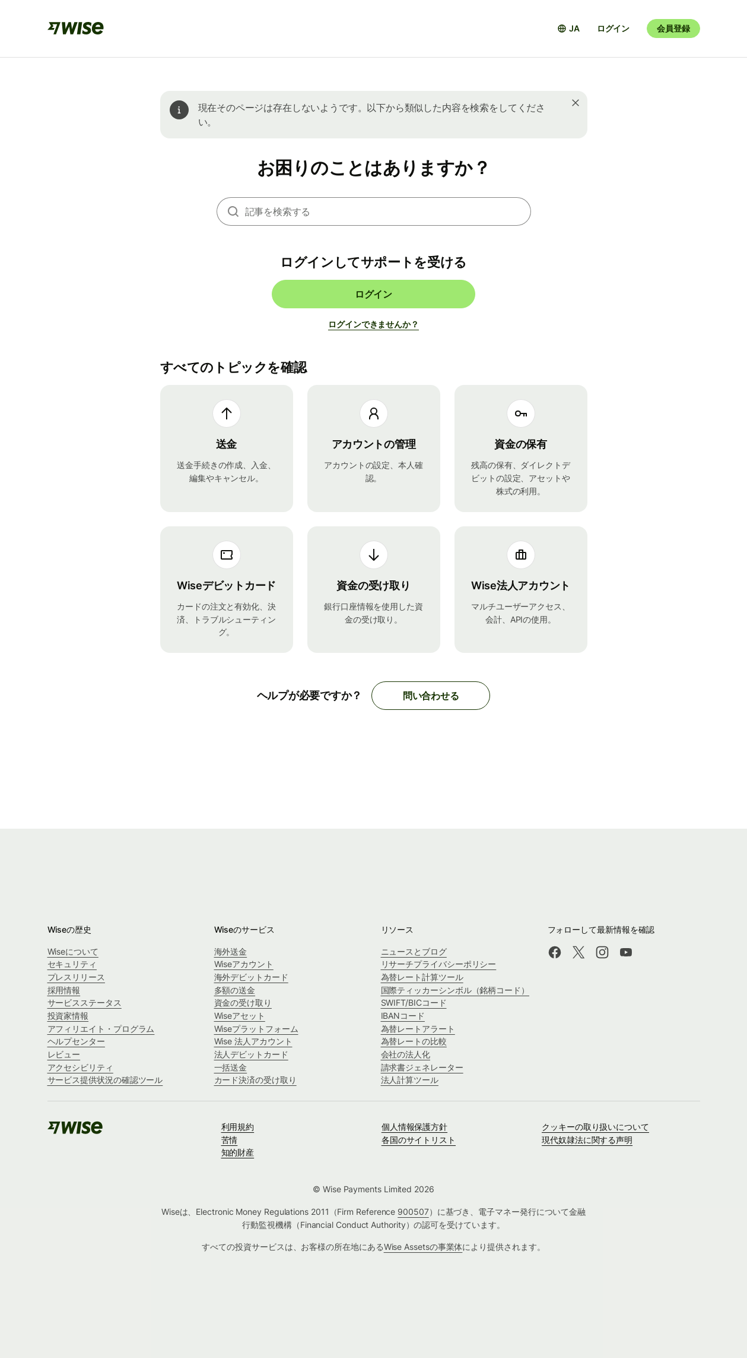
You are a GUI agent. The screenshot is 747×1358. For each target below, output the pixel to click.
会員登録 (673, 28)
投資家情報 (68, 1015)
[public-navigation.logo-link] (75, 1131)
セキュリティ (72, 964)
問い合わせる (431, 696)
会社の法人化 (406, 1054)
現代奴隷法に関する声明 (587, 1140)
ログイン (613, 28)
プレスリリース (76, 977)
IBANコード (403, 1015)
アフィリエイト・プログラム (101, 1029)
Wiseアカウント (244, 964)
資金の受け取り (243, 1002)
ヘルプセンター (76, 1041)
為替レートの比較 (414, 1041)
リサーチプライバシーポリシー (439, 964)
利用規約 (238, 1127)
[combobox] (388, 211)
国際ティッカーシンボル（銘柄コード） (455, 990)
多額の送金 (235, 990)
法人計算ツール (409, 1080)
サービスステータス (84, 1002)
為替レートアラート (418, 1029)
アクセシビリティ (80, 1067)
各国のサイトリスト (419, 1140)
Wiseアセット (239, 1015)
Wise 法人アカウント (253, 1041)
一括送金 (230, 1067)
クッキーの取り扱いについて (595, 1127)
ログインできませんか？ (373, 324)
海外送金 (230, 951)
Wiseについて (72, 951)
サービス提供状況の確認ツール (105, 1080)
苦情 (229, 1140)
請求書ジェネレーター (422, 1067)
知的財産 (238, 1152)
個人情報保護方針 (414, 1127)
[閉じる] (575, 103)
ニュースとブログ (414, 951)
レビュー (64, 1054)
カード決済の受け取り (255, 1080)
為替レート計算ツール (422, 977)
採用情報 (64, 990)
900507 (413, 1212)
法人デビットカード (251, 1054)
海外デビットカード (251, 977)
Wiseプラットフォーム (256, 1029)
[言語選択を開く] (568, 28)
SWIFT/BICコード (414, 1002)
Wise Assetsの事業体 (423, 1247)
